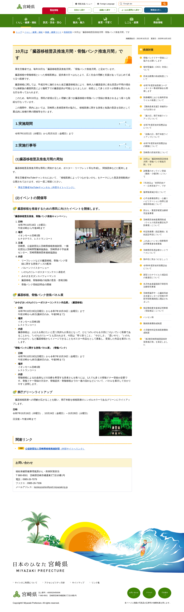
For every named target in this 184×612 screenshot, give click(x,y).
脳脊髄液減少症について (154, 192)
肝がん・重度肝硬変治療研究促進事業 (155, 211)
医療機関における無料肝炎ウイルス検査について (155, 98)
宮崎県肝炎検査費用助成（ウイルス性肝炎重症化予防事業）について (155, 222)
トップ (19, 32)
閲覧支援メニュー (85, 4)
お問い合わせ (133, 594)
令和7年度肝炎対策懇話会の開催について (155, 144)
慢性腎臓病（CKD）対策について (155, 68)
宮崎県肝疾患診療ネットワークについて (155, 251)
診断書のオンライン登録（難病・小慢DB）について (155, 174)
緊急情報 (54, 10)
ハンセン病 (148, 317)
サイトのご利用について (26, 583)
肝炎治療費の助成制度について (155, 77)
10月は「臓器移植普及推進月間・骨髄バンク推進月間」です (155, 162)
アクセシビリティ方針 (54, 583)
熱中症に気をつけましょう (155, 259)
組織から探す (105, 10)
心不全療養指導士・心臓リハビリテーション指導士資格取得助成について (155, 201)
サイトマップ (78, 583)
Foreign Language (107, 4)
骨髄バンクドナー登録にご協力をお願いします (155, 59)
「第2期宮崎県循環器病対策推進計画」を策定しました (155, 342)
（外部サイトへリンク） (55, 448)
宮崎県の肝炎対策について (155, 152)
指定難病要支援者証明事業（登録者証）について (155, 309)
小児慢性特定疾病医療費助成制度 (155, 331)
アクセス (149, 594)
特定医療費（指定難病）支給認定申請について (155, 233)
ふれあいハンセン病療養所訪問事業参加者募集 (155, 242)
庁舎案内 (164, 594)
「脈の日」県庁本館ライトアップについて (155, 117)
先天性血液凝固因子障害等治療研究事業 (155, 285)
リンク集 (95, 583)
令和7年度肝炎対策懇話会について (155, 126)
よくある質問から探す (130, 10)
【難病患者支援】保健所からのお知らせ (155, 107)
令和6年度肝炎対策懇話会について (155, 266)
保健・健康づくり (53, 32)
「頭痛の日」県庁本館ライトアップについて (155, 135)
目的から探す (79, 10)
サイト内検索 (121, 3)
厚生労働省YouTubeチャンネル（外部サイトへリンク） (46, 187)
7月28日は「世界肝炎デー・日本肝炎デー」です (154, 184)
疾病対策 (68, 32)
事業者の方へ (156, 10)
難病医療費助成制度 (152, 323)
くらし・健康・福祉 (33, 32)
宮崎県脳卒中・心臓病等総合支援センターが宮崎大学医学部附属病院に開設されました (155, 297)
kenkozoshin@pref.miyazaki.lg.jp (51, 487)
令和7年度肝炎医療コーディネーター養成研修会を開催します (155, 88)
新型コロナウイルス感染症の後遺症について (155, 276)
